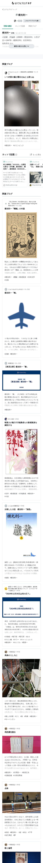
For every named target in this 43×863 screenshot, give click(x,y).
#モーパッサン (10, 719)
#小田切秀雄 (17, 775)
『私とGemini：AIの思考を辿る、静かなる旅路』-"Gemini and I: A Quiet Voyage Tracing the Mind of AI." (22, 203)
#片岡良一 (17, 772)
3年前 (18, 728)
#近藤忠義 (8, 775)
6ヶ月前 (19, 205)
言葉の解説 (8, 26)
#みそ (28, 636)
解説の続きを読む (21, 46)
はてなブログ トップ (9, 9)
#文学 (7, 493)
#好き (25, 832)
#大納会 (7, 636)
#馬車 (26, 716)
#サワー (16, 639)
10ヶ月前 (18, 363)
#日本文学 (31, 277)
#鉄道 (7, 832)
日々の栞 (11, 419)
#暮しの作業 (9, 716)
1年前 (17, 419)
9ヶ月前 (27, 289)
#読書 (7, 354)
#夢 (14, 835)
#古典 (7, 280)
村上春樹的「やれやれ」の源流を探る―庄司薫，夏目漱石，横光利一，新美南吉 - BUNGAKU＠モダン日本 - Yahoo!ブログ (14, 167)
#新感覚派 (22, 277)
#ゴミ (17, 716)
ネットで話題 (20, 26)
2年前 (18, 590)
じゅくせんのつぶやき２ (15, 289)
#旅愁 (7, 578)
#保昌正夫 (25, 772)
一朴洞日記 (11, 652)
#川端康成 (22, 493)
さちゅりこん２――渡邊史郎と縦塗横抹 (20, 72)
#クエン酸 (8, 639)
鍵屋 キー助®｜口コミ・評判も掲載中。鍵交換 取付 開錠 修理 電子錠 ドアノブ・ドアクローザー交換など (22, 588)
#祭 (21, 716)
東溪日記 (11, 363)
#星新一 (25, 642)
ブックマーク (8, 162)
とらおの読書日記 (13, 506)
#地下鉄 (14, 636)
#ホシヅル (17, 642)
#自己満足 (8, 835)
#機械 (15, 277)
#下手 (30, 832)
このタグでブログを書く (32, 21)
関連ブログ (33, 26)
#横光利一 (8, 145)
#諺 (20, 832)
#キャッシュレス (26, 639)
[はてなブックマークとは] (16, 154)
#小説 (7, 496)
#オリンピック (18, 145)
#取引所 (21, 636)
